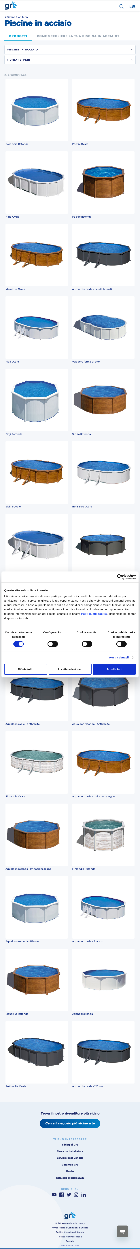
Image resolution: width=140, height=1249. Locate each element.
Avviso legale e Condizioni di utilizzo (70, 1228)
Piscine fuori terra (17, 17)
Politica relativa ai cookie (70, 1237)
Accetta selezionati (70, 669)
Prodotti (18, 36)
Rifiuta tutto (25, 669)
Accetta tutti (114, 669)
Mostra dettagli (119, 657)
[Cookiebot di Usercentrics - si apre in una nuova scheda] (120, 577)
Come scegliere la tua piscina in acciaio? (78, 36)
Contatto (70, 1241)
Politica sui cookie (94, 613)
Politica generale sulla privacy (70, 1223)
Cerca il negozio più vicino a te (70, 1123)
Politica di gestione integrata (70, 1232)
